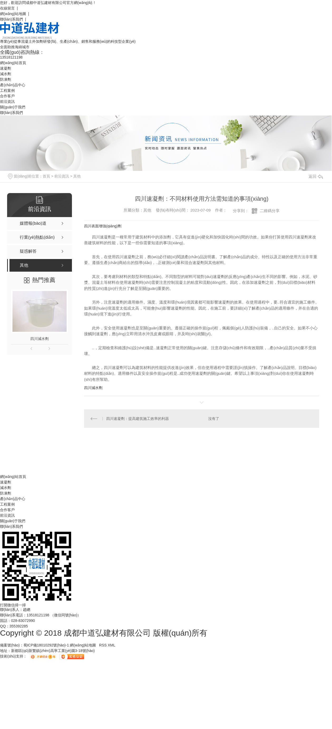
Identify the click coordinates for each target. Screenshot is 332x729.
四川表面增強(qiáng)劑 (102, 226)
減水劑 (5, 74)
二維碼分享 (270, 210)
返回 (316, 176)
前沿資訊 (7, 101)
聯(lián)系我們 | (13, 19)
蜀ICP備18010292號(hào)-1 (46, 645)
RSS (103, 645)
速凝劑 (5, 68)
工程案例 (7, 90)
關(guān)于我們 (12, 107)
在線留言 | (9, 8)
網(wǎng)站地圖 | (14, 14)
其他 (77, 176)
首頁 (46, 176)
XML (111, 645)
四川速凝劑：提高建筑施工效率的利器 (137, 418)
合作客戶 (7, 96)
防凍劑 (5, 79)
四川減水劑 (39, 339)
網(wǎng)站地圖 (83, 645)
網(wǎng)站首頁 (13, 63)
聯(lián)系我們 (11, 113)
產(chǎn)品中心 (12, 85)
